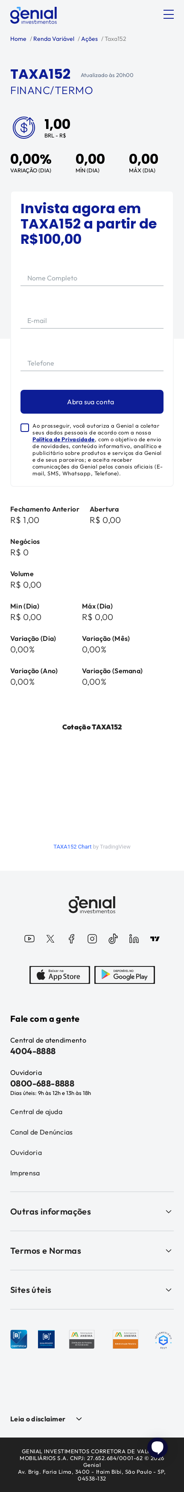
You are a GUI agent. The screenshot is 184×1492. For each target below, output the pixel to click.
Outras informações (92, 1211)
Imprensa (25, 1173)
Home (18, 39)
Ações (89, 39)
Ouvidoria (26, 1152)
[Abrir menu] (169, 14)
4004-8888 (33, 1051)
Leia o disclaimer (37, 1419)
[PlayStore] (124, 976)
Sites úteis (92, 1289)
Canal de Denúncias (41, 1132)
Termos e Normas (92, 1250)
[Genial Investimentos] (33, 15)
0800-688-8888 (42, 1083)
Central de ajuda (36, 1111)
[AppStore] (59, 976)
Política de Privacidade (63, 439)
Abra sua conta (90, 401)
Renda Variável (53, 39)
